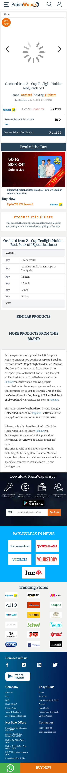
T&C (7, 124)
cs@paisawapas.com (47, 732)
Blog (7, 696)
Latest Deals (44, 708)
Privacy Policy (10, 708)
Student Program (46, 716)
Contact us (46, 722)
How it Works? (11, 704)
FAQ (7, 700)
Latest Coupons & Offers (48, 700)
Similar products (33, 316)
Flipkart (50, 95)
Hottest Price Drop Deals (49, 712)
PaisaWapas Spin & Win (15, 758)
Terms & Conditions (13, 712)
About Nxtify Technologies (15, 716)
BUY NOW (43, 768)
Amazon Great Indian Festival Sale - (13, 735)
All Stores (43, 696)
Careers (42, 704)
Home (41, 692)
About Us (9, 692)
